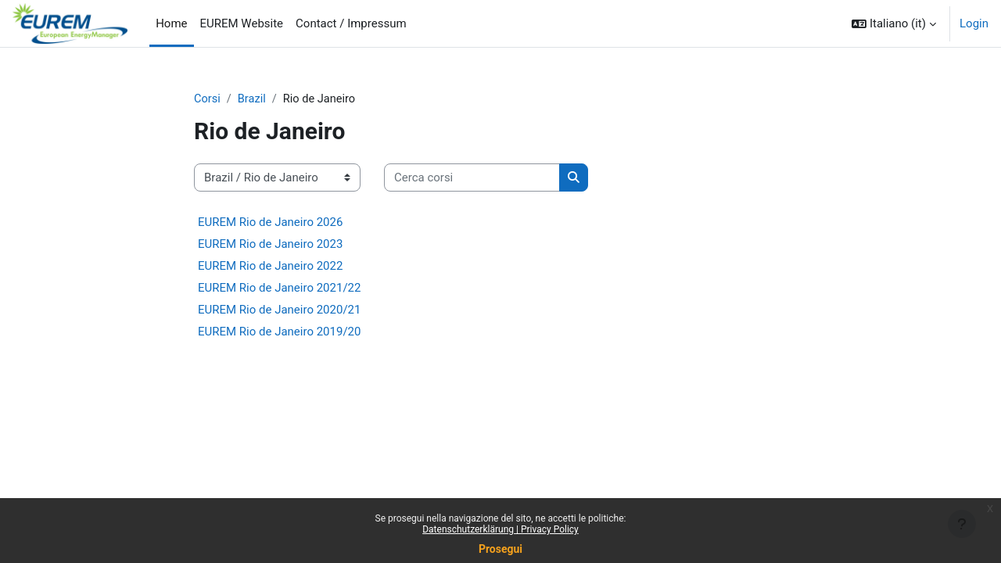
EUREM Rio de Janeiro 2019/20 (279, 332)
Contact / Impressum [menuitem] (351, 23)
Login (974, 23)
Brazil (253, 99)
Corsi (207, 99)
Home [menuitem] (171, 23)
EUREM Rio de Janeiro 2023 (270, 245)
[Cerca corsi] (472, 178)
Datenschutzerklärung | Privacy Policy (500, 529)
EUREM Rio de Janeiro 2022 (270, 267)
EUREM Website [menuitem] (242, 23)
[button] (893, 23)
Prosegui (500, 549)
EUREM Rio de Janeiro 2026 (270, 223)
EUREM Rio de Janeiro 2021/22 (279, 289)
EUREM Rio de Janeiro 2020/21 (279, 310)
